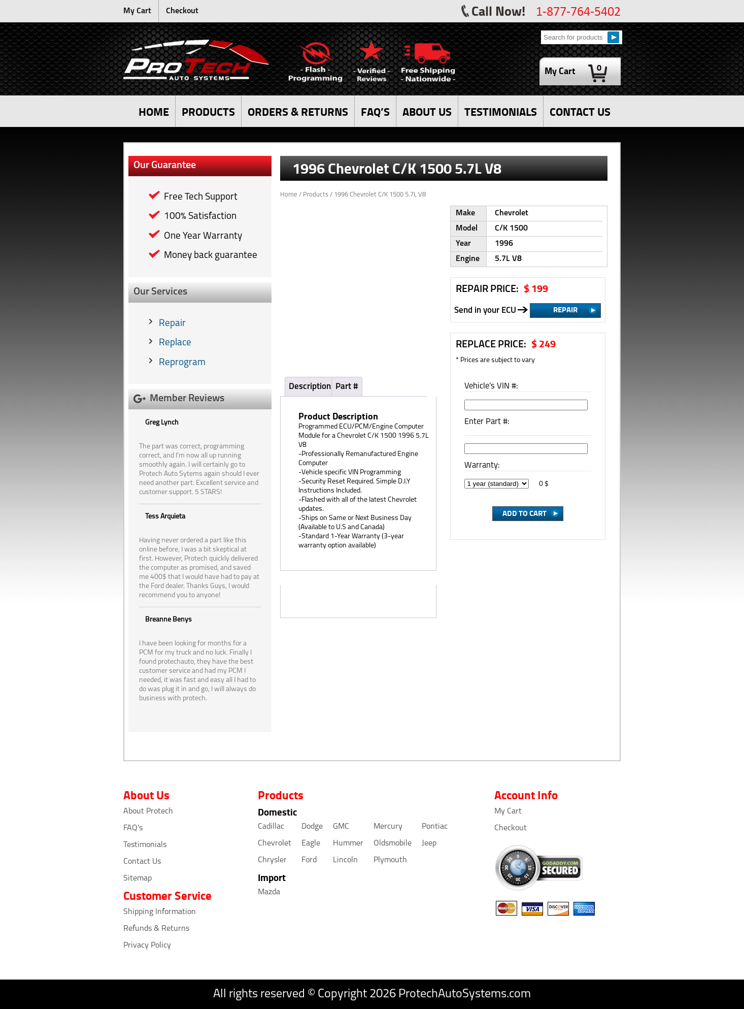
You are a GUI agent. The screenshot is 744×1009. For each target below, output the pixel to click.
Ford (309, 860)
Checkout (182, 11)
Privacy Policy (147, 945)
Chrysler (272, 860)
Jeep (429, 843)
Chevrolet (274, 843)
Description (310, 386)
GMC (341, 827)
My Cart (137, 11)
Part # (346, 386)
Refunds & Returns (156, 929)
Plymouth (390, 860)
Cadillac (271, 827)
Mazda (269, 892)
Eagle (310, 843)
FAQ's (133, 828)
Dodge (312, 827)
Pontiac (435, 827)
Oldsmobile (393, 843)
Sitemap (137, 878)
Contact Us (142, 862)
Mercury (388, 827)
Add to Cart (524, 512)
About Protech (148, 811)
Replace (175, 343)
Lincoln (345, 860)
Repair (172, 324)
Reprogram (182, 363)
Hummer (348, 843)
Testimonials (144, 845)
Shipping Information (159, 912)
